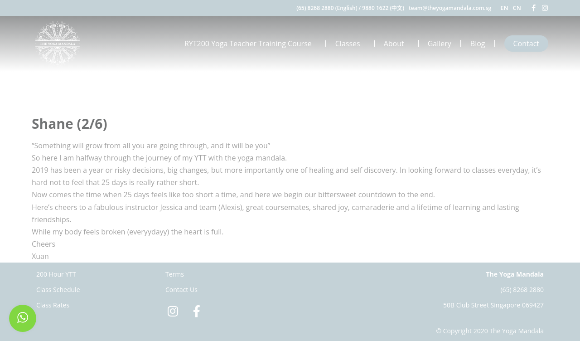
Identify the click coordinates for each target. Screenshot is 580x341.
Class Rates (52, 305)
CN (517, 8)
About (396, 44)
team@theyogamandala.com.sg (450, 8)
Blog (477, 44)
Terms (174, 274)
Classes (350, 44)
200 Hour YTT (56, 274)
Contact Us (181, 289)
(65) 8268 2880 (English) (326, 8)
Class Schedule (58, 289)
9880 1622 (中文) (383, 8)
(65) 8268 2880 (522, 289)
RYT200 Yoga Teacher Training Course (250, 44)
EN (504, 8)
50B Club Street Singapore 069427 (493, 305)
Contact (526, 44)
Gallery (439, 44)
